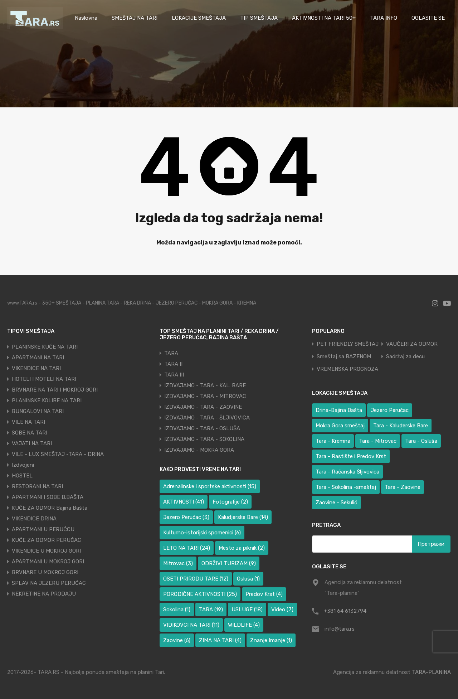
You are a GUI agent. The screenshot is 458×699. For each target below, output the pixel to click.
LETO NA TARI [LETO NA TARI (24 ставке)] (186, 548)
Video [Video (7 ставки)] (282, 609)
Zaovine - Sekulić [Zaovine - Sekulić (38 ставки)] (336, 502)
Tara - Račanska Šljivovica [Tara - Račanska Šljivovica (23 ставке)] (347, 472)
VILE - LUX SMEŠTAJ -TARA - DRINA (58, 454)
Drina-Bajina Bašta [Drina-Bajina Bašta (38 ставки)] (339, 410)
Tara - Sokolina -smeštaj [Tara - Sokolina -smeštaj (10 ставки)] (346, 487)
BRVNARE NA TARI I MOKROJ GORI (55, 390)
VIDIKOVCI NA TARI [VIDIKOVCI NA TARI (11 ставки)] (191, 625)
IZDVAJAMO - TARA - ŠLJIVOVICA (207, 417)
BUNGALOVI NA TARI (38, 411)
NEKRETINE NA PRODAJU (44, 594)
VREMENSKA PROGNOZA (347, 369)
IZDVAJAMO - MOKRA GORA (199, 450)
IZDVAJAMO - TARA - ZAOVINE (203, 407)
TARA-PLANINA (431, 672)
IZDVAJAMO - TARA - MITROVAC (205, 396)
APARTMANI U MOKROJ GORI (48, 561)
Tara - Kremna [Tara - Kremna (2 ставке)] (333, 441)
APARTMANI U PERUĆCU (43, 529)
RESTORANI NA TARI (37, 486)
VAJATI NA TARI (32, 443)
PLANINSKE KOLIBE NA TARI (47, 400)
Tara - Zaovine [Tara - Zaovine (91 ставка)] (402, 487)
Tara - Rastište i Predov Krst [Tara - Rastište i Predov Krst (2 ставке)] (351, 456)
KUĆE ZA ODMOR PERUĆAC (46, 540)
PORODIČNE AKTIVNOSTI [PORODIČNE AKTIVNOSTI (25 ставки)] (200, 594)
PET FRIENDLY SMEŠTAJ (348, 344)
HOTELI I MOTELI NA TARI (44, 379)
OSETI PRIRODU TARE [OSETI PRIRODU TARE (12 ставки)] (195, 579)
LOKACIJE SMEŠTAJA (199, 18)
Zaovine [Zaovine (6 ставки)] (176, 640)
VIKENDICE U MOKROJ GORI (46, 551)
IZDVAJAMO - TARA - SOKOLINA (204, 439)
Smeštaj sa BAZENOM (344, 356)
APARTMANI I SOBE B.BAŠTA (47, 497)
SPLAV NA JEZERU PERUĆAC (49, 583)
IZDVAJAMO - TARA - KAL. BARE (205, 385)
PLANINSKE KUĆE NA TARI (45, 347)
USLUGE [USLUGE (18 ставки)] (247, 609)
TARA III (174, 375)
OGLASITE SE (428, 18)
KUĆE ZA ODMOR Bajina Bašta (49, 508)
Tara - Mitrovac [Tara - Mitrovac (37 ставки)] (377, 441)
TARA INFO (383, 18)
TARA (171, 353)
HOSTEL (22, 475)
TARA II (173, 364)
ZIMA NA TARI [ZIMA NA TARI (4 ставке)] (220, 640)
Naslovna (86, 18)
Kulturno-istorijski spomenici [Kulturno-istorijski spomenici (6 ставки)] (202, 532)
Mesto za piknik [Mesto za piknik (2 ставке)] (242, 548)
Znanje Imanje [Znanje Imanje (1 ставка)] (271, 640)
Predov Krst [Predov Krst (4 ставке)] (264, 594)
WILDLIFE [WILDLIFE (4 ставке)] (244, 625)
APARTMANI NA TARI (38, 357)
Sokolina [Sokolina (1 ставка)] (176, 609)
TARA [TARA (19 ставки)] (211, 609)
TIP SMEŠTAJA (259, 18)
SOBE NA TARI (29, 432)
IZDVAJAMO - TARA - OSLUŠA (202, 428)
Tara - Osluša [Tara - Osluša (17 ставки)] (421, 441)
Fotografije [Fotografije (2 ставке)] (230, 502)
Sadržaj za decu (405, 356)
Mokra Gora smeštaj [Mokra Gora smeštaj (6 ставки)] (340, 425)
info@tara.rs (340, 629)
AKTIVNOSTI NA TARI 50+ (324, 18)
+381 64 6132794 (345, 611)
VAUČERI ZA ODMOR (412, 344)
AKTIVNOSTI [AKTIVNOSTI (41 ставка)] (183, 502)
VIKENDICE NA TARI (36, 368)
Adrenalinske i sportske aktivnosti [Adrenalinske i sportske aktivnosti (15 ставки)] (209, 486)
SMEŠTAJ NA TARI (134, 18)
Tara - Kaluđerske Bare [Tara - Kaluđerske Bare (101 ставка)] (400, 425)
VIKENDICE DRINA (34, 518)
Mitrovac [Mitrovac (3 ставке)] (178, 563)
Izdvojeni (23, 465)
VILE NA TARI (28, 422)
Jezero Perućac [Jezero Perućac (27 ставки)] (390, 410)
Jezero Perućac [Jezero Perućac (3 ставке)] (186, 517)
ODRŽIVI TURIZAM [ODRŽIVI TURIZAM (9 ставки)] (228, 563)
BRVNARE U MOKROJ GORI (45, 572)
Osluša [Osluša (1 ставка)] (248, 579)
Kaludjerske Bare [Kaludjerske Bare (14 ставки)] (243, 517)
